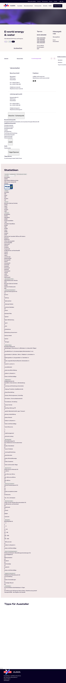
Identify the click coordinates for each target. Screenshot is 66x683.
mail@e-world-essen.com (39, 76)
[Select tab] (9, 176)
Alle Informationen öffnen (9, 279)
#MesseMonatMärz (32, 1)
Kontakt (55, 1)
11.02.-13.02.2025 (41, 39)
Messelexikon (45, 1)
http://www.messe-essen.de (16, 89)
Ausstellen (19, 6)
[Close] (1, 672)
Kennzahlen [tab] (7, 174)
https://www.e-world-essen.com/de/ (41, 78)
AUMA (50, 6)
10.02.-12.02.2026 (41, 41)
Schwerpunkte (38, 6)
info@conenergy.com (15, 108)
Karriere (39, 1)
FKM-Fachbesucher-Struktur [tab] (21, 174)
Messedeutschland (28, 6)
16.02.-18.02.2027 (41, 42)
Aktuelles (45, 6)
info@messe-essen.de (15, 87)
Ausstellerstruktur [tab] (13, 174)
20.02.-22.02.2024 (41, 38)
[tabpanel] (30, 206)
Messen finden (57, 6)
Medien (50, 1)
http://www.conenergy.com (16, 109)
